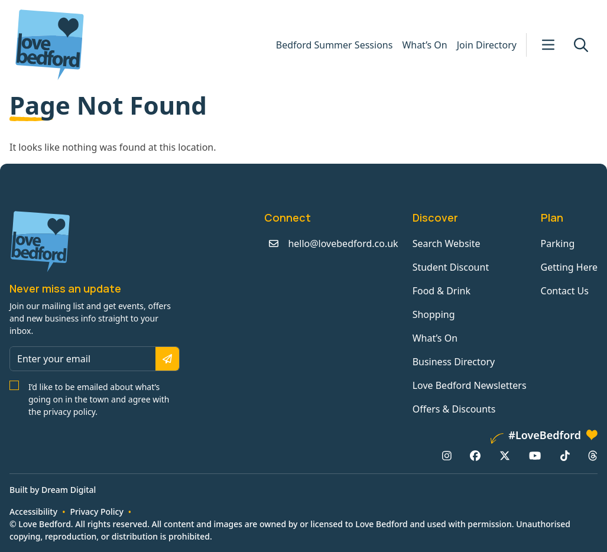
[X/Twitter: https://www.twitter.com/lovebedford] (504, 456)
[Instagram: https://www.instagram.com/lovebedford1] (447, 456)
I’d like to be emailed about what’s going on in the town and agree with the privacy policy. (99, 399)
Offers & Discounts (454, 408)
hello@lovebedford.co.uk (343, 243)
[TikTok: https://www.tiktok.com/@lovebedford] (565, 456)
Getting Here (569, 267)
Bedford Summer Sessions (334, 44)
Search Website (447, 243)
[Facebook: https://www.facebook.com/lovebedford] (475, 456)
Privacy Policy (96, 511)
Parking (558, 243)
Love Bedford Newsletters (470, 385)
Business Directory (454, 361)
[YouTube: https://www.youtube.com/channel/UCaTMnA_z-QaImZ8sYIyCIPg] (535, 456)
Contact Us (565, 290)
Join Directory (487, 44)
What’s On (424, 44)
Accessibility (33, 511)
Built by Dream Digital (52, 489)
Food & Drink (441, 290)
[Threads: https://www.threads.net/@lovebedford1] (593, 456)
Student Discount (451, 267)
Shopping (434, 314)
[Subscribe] (167, 359)
